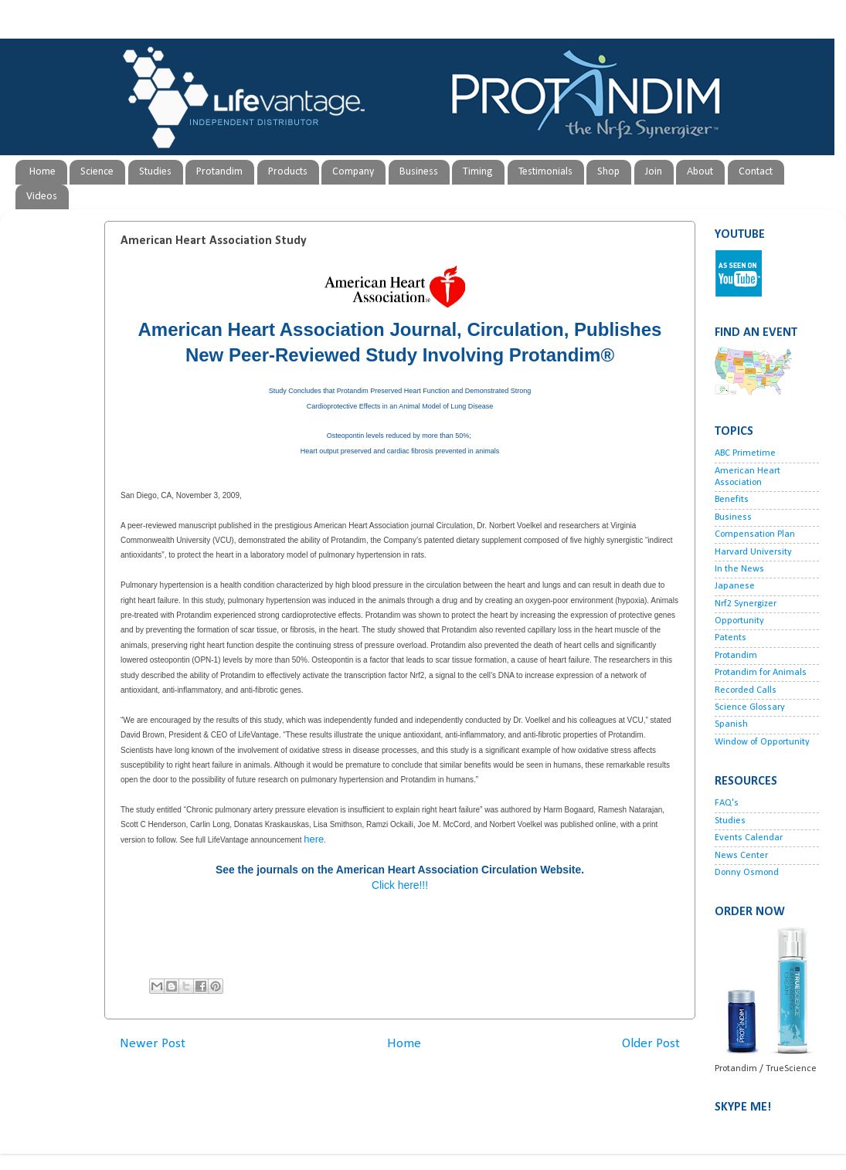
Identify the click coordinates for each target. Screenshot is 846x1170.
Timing (478, 172)
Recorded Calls (745, 690)
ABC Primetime (745, 453)
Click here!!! (400, 885)
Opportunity (739, 621)
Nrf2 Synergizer (745, 604)
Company (353, 172)
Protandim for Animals (761, 672)
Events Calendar (749, 838)
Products (287, 172)
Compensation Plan (755, 534)
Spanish (731, 724)
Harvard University (753, 552)
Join (653, 172)
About (700, 172)
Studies (155, 172)
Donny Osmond (747, 872)
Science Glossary (750, 707)
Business (418, 172)
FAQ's (727, 803)
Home (42, 172)
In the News (739, 569)
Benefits (732, 499)
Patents (730, 638)
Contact (756, 172)
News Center (741, 855)
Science (97, 172)
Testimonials (545, 172)
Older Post (651, 1043)
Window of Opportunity (762, 742)
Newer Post (152, 1043)
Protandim (219, 172)
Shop (608, 172)
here (314, 839)
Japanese (735, 586)
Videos (41, 196)
